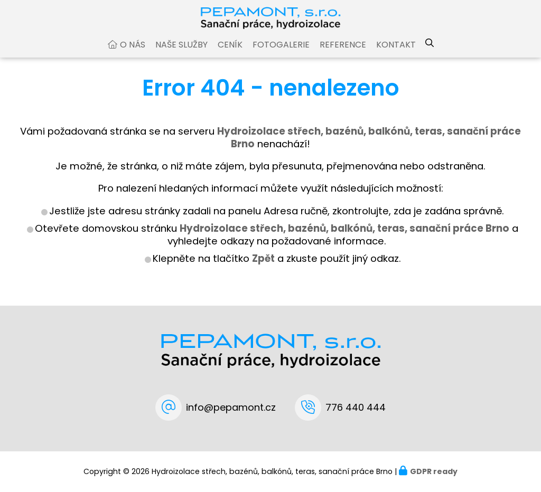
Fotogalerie (281, 55)
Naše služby (181, 55)
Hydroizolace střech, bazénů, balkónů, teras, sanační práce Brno (344, 238)
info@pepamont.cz (231, 407)
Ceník (230, 55)
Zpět (263, 268)
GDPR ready (434, 471)
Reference (343, 55)
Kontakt (396, 55)
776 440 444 (355, 407)
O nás (132, 55)
